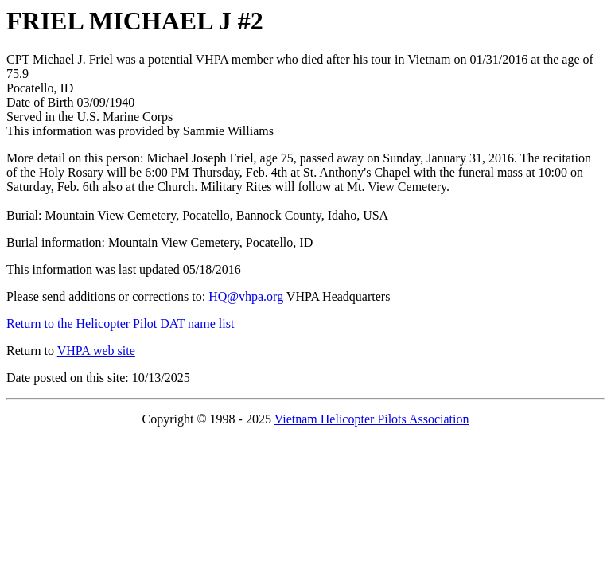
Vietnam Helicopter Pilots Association (371, 419)
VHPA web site (96, 350)
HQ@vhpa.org (245, 296)
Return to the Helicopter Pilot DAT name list (120, 323)
